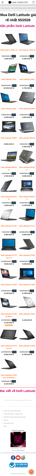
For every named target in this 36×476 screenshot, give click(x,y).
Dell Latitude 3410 (8, 79)
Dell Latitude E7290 (9, 284)
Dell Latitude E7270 (27, 226)
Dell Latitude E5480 (27, 108)
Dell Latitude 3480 (26, 79)
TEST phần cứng (8, 423)
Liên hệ (6, 420)
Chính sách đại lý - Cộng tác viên (13, 414)
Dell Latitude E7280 (27, 255)
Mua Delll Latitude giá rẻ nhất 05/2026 (23, 8)
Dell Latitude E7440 (27, 314)
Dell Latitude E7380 (27, 284)
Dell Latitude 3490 (8, 108)
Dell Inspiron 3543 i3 (27, 50)
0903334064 (20, 450)
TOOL (5, 426)
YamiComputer (5, 8)
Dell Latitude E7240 (9, 226)
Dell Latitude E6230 (27, 138)
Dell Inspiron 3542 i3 (8, 50)
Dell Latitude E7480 (27, 346)
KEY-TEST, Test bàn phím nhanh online (15, 417)
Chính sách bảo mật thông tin (12, 411)
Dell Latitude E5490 (9, 138)
